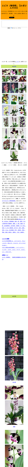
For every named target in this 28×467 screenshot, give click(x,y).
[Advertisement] (13, 46)
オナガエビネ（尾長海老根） (9, 200)
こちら (17, 61)
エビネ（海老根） (6, 257)
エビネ (14, 66)
